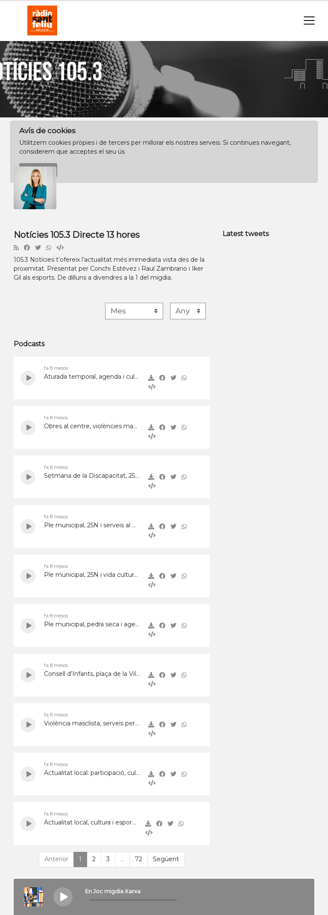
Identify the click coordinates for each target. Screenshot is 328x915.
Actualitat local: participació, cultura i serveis (92, 773)
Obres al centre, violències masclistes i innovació (92, 426)
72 (138, 859)
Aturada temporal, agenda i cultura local (92, 376)
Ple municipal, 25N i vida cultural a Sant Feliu (92, 575)
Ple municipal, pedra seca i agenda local (92, 624)
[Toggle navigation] (309, 20)
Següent (166, 859)
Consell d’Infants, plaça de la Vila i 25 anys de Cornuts (92, 674)
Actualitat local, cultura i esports (90, 822)
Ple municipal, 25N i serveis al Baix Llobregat (92, 525)
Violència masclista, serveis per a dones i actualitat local (92, 723)
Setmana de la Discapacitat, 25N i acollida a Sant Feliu (92, 475)
